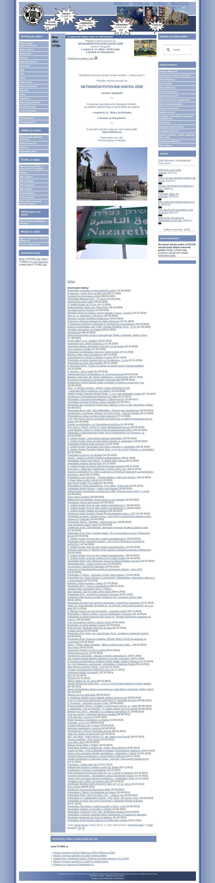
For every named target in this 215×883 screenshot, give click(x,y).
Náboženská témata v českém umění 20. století (93, 767)
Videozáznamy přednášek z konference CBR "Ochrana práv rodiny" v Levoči (108, 491)
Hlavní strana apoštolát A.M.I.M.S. (31, 138)
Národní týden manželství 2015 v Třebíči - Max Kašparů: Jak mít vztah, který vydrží (89, 590)
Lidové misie (26, 82)
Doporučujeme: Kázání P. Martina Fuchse (89, 357)
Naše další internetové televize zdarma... (30, 202)
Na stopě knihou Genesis (80, 310)
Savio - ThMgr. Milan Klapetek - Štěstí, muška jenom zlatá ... (99, 644)
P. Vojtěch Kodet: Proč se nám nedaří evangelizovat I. (96, 555)
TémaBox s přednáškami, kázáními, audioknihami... (176, 117)
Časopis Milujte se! (168, 71)
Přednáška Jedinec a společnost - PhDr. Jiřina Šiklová (96, 747)
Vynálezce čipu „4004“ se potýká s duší (88, 781)
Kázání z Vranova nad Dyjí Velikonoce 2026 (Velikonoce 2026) (84, 852)
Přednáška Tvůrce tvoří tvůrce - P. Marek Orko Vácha (95, 460)
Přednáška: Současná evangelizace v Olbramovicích (95, 399)
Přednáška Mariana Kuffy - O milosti (86, 299)
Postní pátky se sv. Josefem (82, 340)
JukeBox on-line (167, 112)
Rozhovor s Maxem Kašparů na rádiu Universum (93, 321)
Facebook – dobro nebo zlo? (82, 764)
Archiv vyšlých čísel (29, 244)
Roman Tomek (81, 825)
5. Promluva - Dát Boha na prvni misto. (88, 703)
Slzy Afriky (72, 647)
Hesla (22, 78)
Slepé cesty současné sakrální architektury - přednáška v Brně (100, 778)
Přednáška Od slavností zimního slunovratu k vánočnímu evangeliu (103, 602)
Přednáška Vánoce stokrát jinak (84, 463)
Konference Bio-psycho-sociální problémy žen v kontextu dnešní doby (104, 597)
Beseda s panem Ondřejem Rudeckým (88, 318)
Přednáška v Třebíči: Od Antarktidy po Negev (91, 792)
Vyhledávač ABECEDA (170, 141)
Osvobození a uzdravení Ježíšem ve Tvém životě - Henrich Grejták (103, 413)
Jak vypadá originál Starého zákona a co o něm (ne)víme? (98, 658)
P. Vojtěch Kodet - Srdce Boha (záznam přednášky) (94, 438)
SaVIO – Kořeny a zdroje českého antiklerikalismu (94, 457)
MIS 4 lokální (26, 189)
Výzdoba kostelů (28, 107)
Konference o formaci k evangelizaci (86, 770)
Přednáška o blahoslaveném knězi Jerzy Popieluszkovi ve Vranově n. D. (106, 432)
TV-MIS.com (141, 3)
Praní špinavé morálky (79, 349)
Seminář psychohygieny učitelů (84, 296)
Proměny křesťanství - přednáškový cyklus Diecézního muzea (100, 775)
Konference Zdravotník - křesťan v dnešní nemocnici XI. (97, 655)
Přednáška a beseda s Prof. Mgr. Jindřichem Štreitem (96, 812)
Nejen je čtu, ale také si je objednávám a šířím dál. (171, 219)
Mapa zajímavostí (28, 86)
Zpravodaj (25, 66)
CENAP (71, 678)
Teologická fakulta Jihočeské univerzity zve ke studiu (95, 346)
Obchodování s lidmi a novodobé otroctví (89, 731)
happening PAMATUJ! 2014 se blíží (86, 650)
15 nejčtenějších (28, 122)
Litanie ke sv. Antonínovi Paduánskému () (73, 864)
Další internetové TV (169, 96)
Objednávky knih (28, 151)
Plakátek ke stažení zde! (82, 58)
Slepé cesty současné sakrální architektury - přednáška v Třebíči (102, 753)
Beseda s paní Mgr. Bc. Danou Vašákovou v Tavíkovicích (97, 377)
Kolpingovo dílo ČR (168, 131)
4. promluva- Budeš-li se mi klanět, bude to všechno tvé (97, 697)
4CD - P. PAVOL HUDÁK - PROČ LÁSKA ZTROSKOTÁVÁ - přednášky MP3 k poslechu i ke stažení (98, 389)
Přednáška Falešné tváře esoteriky (86, 444)
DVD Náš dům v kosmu (79, 717)
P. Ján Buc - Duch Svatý (80, 371)
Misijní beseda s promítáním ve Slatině (88, 720)
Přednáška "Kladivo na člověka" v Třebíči (89, 809)
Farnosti (24, 58)
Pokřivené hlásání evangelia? (83, 672)
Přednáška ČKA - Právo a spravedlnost (88, 586)
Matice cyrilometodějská (171, 104)
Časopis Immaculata (169, 108)
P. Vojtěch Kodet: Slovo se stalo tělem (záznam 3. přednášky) (100, 441)
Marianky (24, 90)
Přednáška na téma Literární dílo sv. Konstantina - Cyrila (97, 360)
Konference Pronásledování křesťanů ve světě (92, 396)
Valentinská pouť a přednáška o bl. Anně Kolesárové (95, 374)
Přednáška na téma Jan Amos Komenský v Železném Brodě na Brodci (105, 800)
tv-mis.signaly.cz (39, 261)
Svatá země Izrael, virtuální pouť (174, 100)
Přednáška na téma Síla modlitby (85, 363)
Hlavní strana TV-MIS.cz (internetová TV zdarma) (31, 167)
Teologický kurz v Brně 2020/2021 (85, 343)
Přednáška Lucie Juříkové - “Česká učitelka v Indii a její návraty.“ (102, 477)
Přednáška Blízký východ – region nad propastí (92, 488)
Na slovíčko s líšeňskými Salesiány (86, 566)
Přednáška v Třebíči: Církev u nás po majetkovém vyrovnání (99, 614)
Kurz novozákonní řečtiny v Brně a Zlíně (88, 622)
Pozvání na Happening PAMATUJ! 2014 (88, 669)
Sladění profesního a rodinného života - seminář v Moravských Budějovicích (108, 759)
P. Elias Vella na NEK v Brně (82, 480)
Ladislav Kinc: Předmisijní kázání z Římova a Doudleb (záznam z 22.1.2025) (91, 858)
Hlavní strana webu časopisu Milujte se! (34, 239)
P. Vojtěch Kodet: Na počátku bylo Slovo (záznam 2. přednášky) (101, 446)
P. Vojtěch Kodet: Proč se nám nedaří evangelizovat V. (96, 505)
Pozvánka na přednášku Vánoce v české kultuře (93, 352)
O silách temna (75, 630)
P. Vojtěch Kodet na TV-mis (81, 304)
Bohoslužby (25, 53)
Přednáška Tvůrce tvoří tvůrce (83, 502)
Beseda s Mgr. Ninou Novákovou (84, 354)
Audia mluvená (27, 197)
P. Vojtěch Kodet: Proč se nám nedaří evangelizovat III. (96, 538)
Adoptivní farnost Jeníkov (171, 127)
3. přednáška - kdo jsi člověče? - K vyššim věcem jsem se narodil (102, 708)
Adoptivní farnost (28, 62)
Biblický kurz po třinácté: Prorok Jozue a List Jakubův (95, 499)
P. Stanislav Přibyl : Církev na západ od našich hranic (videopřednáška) (105, 365)
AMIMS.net (121, 3)
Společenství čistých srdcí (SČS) (175, 75)
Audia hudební (27, 193)
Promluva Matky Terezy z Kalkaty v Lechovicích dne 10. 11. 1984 (102, 706)
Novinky (24, 173)
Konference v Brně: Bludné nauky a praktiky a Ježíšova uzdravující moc (105, 382)
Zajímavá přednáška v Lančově (84, 728)
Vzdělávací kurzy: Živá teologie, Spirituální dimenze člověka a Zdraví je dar (107, 527)
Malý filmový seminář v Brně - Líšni (86, 667)
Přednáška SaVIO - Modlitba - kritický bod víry (92, 522)
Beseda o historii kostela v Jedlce (85, 583)
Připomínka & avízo (77, 653)
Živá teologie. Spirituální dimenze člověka (89, 628)
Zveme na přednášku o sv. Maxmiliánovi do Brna (93, 424)
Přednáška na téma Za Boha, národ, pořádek (91, 402)
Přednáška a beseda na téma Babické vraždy (91, 290)
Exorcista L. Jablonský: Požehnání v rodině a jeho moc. (97, 469)
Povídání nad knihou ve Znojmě (84, 329)
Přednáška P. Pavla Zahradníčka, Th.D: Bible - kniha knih (98, 485)
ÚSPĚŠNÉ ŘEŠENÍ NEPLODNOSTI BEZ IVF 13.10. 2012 (99, 784)
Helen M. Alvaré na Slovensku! (83, 733)
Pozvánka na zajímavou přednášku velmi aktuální (93, 379)
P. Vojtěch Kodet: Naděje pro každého (87, 510)
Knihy (22, 94)
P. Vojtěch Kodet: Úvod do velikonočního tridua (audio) (96, 558)
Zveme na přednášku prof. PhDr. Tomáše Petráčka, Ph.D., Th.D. (102, 326)
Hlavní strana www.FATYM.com (28, 44)
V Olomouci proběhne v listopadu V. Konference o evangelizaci (101, 324)
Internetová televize (168, 92)
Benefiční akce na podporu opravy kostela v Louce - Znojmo (99, 312)
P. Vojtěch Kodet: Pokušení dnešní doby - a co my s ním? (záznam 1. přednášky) (110, 449)
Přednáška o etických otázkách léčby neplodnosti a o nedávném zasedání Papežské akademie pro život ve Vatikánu (107, 816)
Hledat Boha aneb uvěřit (80, 301)
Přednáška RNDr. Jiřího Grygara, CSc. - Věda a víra (95, 795)
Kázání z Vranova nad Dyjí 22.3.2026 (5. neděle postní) (80, 861)
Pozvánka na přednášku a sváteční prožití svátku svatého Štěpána (103, 661)
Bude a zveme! (27, 49)
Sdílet (71, 281)
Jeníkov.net (164, 123)
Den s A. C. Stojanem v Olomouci (85, 315)
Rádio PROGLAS (167, 88)
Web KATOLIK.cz (167, 79)
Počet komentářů (135, 825)
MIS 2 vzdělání (27, 181)
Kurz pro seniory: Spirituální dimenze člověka (91, 714)
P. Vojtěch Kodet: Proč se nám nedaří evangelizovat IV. (96, 508)
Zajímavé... (25, 98)
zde (38, 259)
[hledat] (177, 50)
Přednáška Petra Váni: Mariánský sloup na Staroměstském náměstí (103, 561)
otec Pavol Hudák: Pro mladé (83, 483)
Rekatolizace (74, 332)
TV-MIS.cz (160, 3)
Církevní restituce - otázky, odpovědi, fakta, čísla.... (177, 136)
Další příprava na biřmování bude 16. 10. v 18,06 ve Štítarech (100, 772)
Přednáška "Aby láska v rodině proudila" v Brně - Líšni (96, 806)
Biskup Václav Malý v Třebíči (82, 745)
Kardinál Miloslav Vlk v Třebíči (83, 725)
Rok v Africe (74, 786)
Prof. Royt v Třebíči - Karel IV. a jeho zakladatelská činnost (98, 427)
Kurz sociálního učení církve (82, 524)
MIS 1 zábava (26, 177)
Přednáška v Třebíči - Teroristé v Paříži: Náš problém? (96, 575)
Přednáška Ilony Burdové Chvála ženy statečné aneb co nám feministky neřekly (110, 404)
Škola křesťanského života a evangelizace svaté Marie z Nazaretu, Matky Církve (110, 689)
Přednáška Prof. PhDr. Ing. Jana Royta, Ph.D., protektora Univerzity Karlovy (108, 633)
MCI (69, 675)
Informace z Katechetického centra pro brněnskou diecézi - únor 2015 (104, 569)
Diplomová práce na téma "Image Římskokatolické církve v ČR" (101, 513)
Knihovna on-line (28, 143)
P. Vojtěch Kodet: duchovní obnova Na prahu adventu (96, 466)
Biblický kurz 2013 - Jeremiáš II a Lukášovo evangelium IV (98, 711)
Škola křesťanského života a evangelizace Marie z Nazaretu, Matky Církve (107, 335)
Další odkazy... (166, 145)
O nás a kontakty (28, 111)
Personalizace (26, 118)
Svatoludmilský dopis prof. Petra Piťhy (87, 307)
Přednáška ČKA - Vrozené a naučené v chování (92, 594)
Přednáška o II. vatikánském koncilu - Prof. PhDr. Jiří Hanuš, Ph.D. (103, 798)
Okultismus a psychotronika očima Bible (88, 789)
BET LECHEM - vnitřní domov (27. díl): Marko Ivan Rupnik (98, 736)
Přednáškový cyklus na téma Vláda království (91, 416)
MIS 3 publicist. (27, 185)
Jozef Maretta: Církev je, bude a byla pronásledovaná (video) (100, 430)
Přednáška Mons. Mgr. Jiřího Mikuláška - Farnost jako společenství (103, 410)
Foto (22, 74)
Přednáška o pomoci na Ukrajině (84, 455)
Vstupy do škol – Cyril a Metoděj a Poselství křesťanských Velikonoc (103, 750)
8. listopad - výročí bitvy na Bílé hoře (86, 293)
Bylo (22, 70)
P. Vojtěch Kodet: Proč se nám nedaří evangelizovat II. (96, 547)
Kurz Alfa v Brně (76, 742)
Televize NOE (165, 84)
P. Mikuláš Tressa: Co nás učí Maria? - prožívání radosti (97, 611)
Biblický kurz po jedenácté (81, 694)
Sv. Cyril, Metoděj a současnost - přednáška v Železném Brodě (101, 664)
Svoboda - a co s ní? (78, 722)
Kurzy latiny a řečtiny (78, 496)
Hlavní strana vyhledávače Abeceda (32, 222)
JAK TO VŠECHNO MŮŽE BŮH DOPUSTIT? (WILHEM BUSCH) (102, 700)
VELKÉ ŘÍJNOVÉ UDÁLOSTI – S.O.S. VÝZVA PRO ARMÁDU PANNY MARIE (109, 683)
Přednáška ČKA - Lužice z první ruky (87, 563)
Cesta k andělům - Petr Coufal (83, 739)
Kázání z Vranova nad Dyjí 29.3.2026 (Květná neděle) (80, 855)
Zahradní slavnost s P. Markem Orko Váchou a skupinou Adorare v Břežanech (109, 549)
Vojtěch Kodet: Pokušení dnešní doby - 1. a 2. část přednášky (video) (104, 393)
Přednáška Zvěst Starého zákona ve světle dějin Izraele (97, 820)
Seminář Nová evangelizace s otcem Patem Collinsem (96, 756)
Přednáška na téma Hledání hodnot (86, 625)
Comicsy (24, 147)
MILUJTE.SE (179, 3)
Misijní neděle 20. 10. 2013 (82, 680)
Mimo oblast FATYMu (30, 102)
